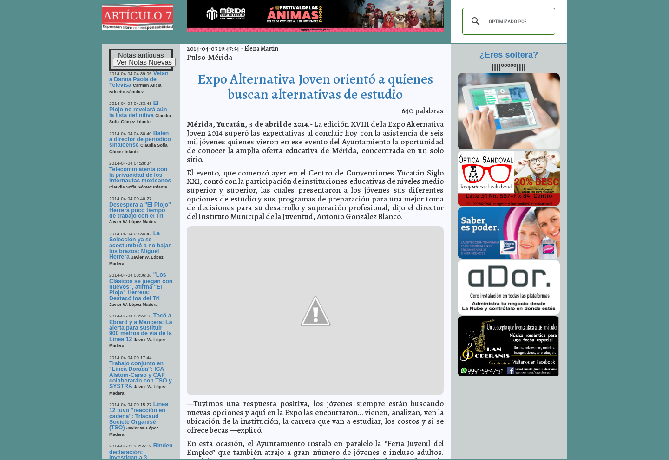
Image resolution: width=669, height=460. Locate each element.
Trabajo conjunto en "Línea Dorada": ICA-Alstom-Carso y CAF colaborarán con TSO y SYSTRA (140, 374)
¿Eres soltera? (508, 54)
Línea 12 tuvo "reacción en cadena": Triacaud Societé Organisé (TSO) (138, 416)
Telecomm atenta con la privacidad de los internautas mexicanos (140, 175)
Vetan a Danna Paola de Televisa (139, 79)
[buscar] (507, 21)
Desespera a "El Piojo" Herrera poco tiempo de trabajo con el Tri (140, 210)
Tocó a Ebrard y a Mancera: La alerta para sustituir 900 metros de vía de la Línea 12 (140, 327)
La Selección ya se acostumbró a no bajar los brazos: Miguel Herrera (140, 245)
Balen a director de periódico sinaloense (140, 139)
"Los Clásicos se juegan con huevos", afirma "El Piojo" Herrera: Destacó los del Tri (140, 286)
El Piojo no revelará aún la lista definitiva (138, 109)
